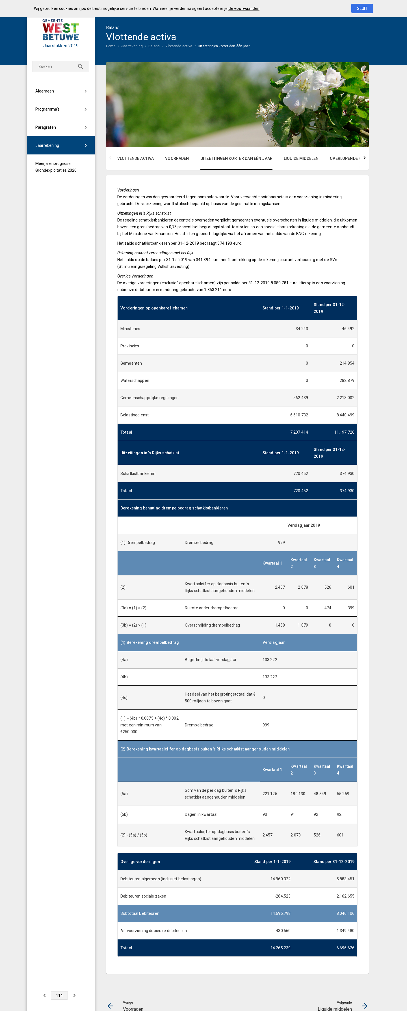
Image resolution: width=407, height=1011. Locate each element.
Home (111, 46)
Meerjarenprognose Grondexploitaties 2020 (56, 167)
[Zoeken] (80, 66)
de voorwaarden (243, 8)
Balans (154, 46)
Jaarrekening (47, 145)
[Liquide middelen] (74, 995)
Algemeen (44, 91)
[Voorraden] (44, 995)
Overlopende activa (351, 158)
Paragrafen (45, 127)
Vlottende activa (178, 46)
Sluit (362, 8)
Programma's (47, 109)
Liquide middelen (301, 158)
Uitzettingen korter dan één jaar (224, 46)
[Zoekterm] (61, 66)
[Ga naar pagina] (59, 995)
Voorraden (177, 158)
